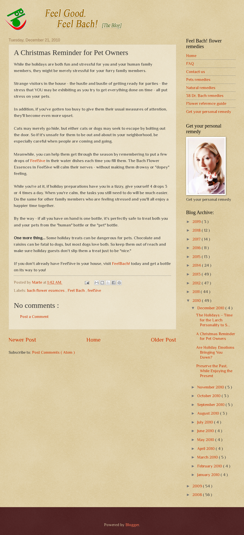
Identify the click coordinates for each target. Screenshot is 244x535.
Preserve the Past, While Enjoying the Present (214, 371)
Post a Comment (34, 316)
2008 (197, 494)
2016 (197, 247)
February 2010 (210, 466)
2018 (197, 230)
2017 (197, 239)
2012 (197, 283)
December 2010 (211, 308)
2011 (196, 291)
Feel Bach (77, 290)
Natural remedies (200, 87)
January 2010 (209, 474)
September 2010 (211, 404)
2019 (197, 221)
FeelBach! (121, 263)
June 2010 (206, 430)
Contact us (195, 71)
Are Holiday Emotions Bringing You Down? (215, 352)
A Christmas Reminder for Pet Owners (215, 336)
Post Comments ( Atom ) (53, 352)
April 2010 (206, 448)
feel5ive (94, 290)
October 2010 (209, 395)
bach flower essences (46, 290)
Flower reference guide (206, 103)
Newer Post (22, 339)
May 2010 (206, 439)
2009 (197, 486)
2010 (197, 300)
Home (94, 339)
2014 (197, 265)
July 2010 (205, 422)
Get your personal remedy (208, 111)
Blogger (132, 524)
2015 (197, 256)
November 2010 (211, 387)
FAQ (190, 63)
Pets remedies (198, 79)
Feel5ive (37, 160)
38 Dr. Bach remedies (205, 95)
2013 (197, 274)
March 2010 (208, 457)
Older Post (163, 339)
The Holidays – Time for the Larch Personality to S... (214, 320)
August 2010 (208, 413)
